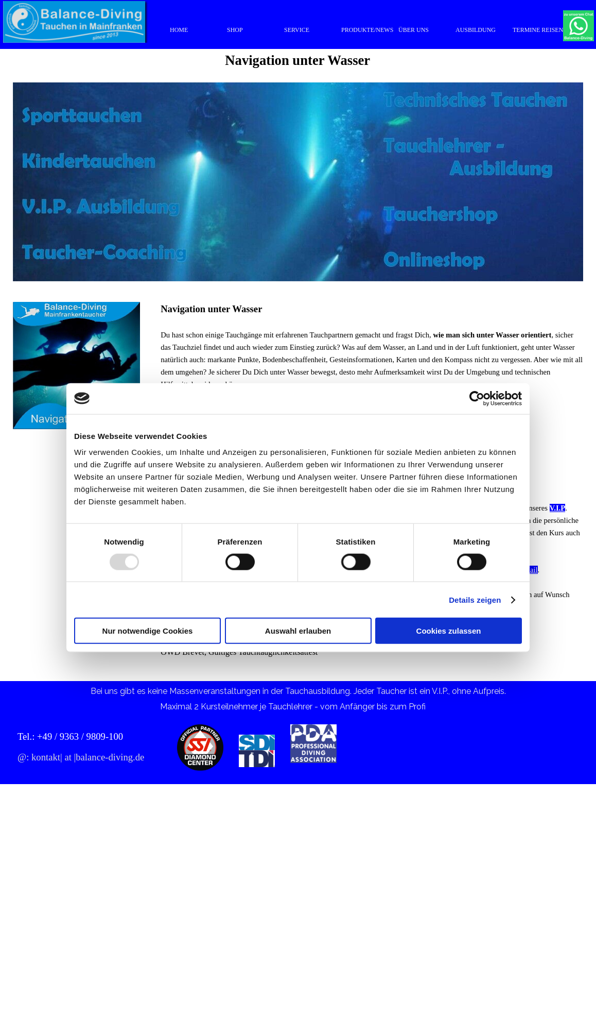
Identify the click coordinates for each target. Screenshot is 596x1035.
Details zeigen (475, 599)
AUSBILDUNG (475, 29)
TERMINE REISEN (538, 29)
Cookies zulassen (448, 630)
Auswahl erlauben (298, 630)
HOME (179, 29)
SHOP (235, 29)
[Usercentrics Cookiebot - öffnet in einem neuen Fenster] (477, 398)
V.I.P (558, 508)
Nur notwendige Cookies (147, 630)
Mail (530, 570)
